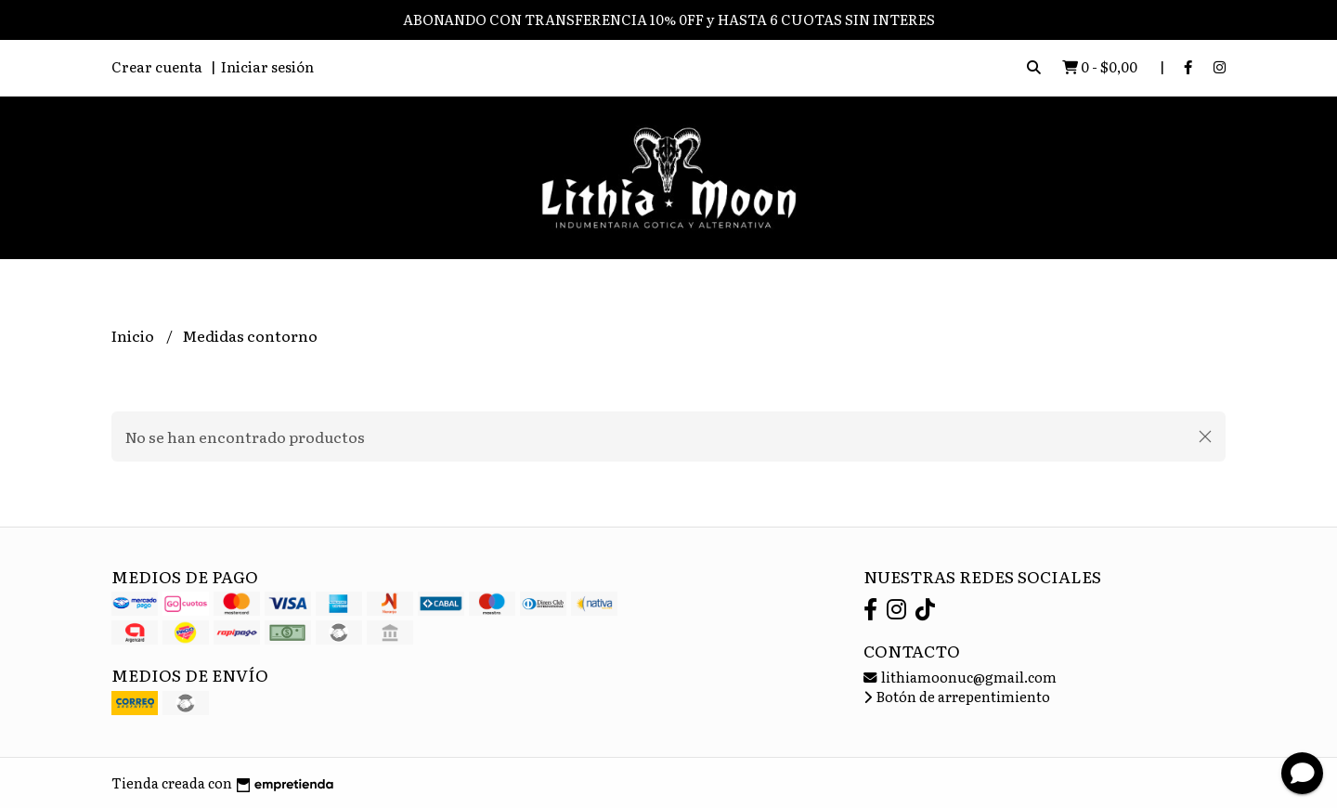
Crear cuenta (156, 66)
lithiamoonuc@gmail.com (960, 676)
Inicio (134, 335)
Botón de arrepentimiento (956, 696)
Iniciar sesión (267, 66)
